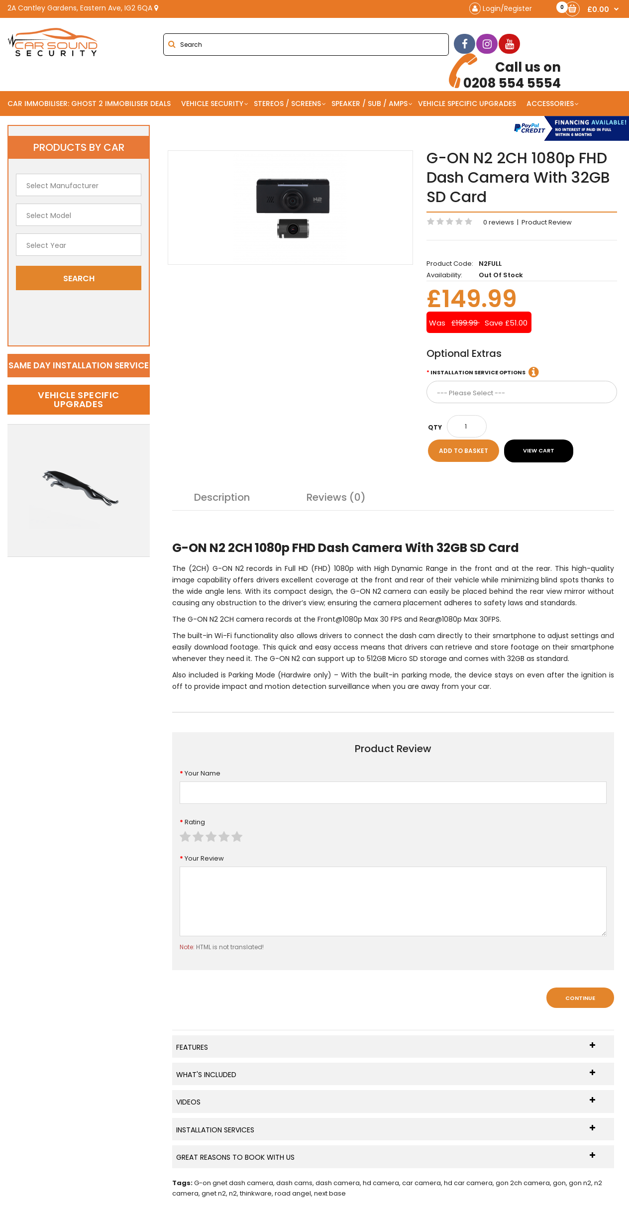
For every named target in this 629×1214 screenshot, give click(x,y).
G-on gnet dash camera (233, 1183)
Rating (195, 822)
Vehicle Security (212, 104)
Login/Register (500, 8)
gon (559, 1183)
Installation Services (385, 1129)
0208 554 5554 (505, 72)
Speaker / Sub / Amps (369, 104)
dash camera (337, 1183)
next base (330, 1193)
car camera (421, 1183)
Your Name (202, 773)
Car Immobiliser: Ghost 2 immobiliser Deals (89, 104)
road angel (293, 1193)
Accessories (550, 104)
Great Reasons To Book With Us (385, 1157)
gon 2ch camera (523, 1183)
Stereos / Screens (287, 104)
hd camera (381, 1183)
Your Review (204, 858)
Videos (385, 1102)
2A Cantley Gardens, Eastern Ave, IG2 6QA (82, 8)
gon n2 (580, 1183)
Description (222, 497)
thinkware (256, 1193)
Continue (580, 998)
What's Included (385, 1074)
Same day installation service (78, 365)
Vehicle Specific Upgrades (467, 104)
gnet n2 (214, 1193)
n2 (233, 1193)
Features (385, 1047)
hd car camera (468, 1183)
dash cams (294, 1183)
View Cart (538, 450)
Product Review (547, 222)
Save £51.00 (506, 323)
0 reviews (498, 222)
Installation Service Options (477, 372)
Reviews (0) (336, 497)
